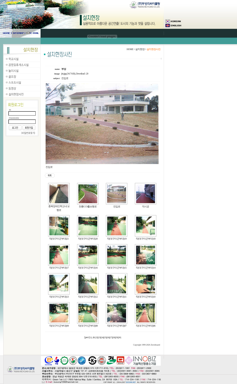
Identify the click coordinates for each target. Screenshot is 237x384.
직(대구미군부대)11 (116, 296)
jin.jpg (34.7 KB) (68, 73)
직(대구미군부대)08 (87, 325)
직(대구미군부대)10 (145, 296)
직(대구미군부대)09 (59, 325)
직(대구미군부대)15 (116, 267)
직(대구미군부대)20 (87, 238)
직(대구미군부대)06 (145, 325)
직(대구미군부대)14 (145, 267)
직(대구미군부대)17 (59, 267)
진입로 (116, 206)
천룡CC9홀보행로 (88, 206)
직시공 (145, 206)
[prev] (86, 337)
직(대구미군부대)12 (87, 296)
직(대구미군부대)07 (116, 325)
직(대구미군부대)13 (59, 296)
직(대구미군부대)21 (59, 238)
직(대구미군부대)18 (145, 238)
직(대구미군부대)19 (116, 238)
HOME (130, 49)
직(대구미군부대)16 (87, 267)
